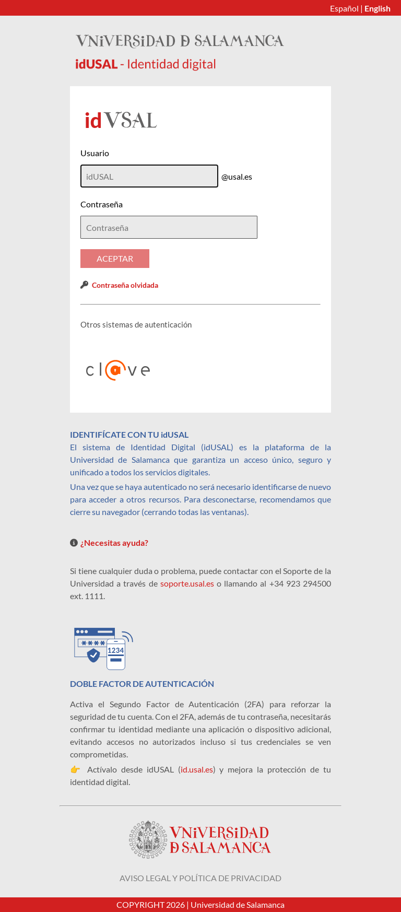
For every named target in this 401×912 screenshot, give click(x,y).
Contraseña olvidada (125, 284)
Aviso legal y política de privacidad (200, 878)
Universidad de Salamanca (238, 904)
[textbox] (168, 227)
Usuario (94, 153)
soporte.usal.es (187, 583)
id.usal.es (197, 769)
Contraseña (101, 204)
